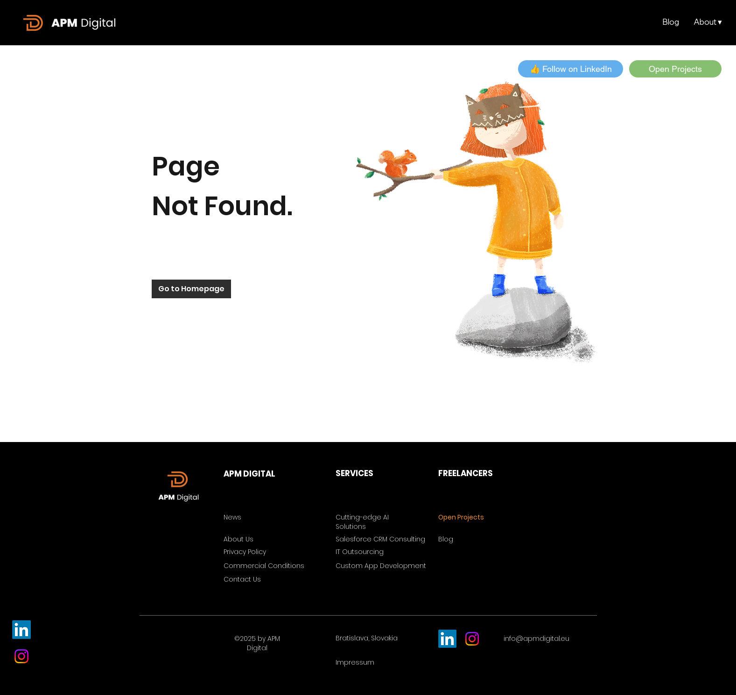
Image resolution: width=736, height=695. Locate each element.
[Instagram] (21, 656)
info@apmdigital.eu (536, 638)
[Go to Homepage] (191, 289)
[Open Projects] (675, 69)
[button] (707, 22)
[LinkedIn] (21, 629)
